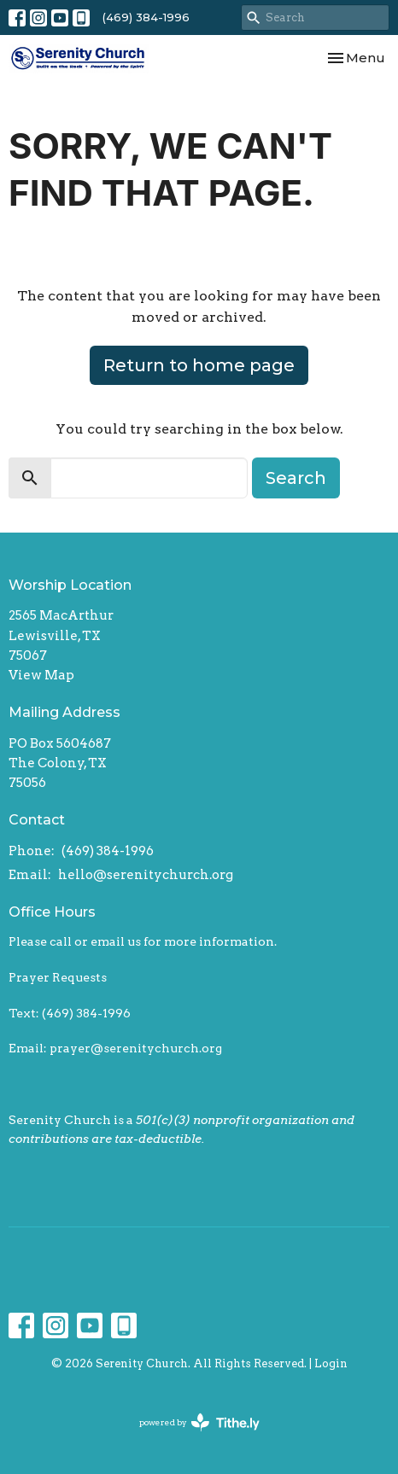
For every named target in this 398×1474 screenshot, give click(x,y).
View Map (41, 675)
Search (296, 478)
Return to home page (199, 365)
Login (331, 1363)
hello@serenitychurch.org (145, 875)
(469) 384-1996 (146, 17)
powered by (199, 1422)
